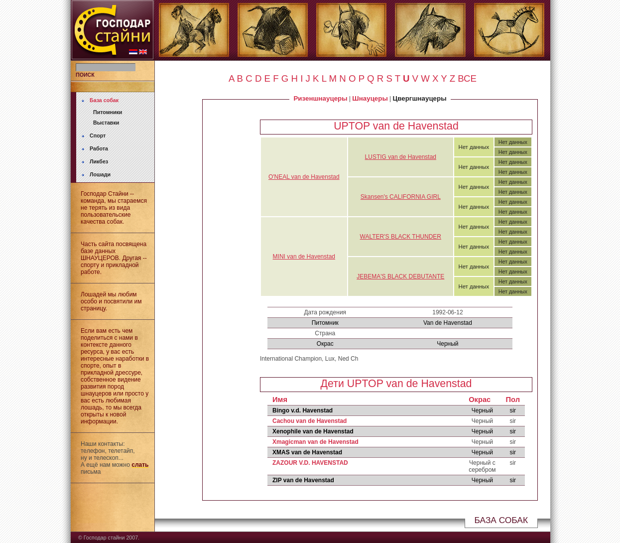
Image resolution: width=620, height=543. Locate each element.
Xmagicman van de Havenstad (315, 441)
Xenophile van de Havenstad (313, 431)
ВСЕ (467, 78)
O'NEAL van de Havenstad (304, 176)
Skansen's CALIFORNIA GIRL (401, 196)
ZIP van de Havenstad (303, 480)
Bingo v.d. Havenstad (302, 410)
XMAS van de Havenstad (307, 452)
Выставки (106, 123)
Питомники (107, 112)
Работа (99, 148)
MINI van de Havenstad (304, 256)
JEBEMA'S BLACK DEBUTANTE (400, 276)
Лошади (100, 174)
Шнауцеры (369, 98)
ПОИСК (85, 75)
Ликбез (99, 161)
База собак (104, 100)
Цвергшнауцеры (420, 98)
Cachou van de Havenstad (309, 420)
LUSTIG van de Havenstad (400, 156)
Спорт (98, 135)
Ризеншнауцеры (320, 98)
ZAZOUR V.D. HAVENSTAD (310, 462)
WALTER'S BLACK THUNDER (400, 236)
